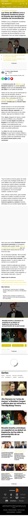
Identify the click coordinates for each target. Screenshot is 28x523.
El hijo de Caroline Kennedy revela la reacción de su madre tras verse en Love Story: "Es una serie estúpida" (19, 456)
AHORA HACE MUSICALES (7, 397)
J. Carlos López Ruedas (11, 71)
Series (3, 6)
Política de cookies (21, 509)
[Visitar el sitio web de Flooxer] (21, 501)
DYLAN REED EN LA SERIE (7, 472)
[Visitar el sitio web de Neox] (17, 495)
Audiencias (21, 377)
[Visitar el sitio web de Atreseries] (11, 498)
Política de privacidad (12, 509)
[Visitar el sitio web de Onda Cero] (17, 498)
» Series (8, 349)
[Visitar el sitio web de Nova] (22, 495)
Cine (25, 6)
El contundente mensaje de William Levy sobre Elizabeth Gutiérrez (14, 59)
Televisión (8, 6)
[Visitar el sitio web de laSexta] (11, 495)
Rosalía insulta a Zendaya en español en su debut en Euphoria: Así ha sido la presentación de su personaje (14, 297)
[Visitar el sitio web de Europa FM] (22, 498)
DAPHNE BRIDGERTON (19, 472)
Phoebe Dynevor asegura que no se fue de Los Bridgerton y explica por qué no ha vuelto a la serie (19, 476)
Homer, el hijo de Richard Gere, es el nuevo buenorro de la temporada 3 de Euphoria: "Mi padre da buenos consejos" (7, 476)
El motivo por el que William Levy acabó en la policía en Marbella (14, 56)
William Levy (20, 84)
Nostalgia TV (8, 377)
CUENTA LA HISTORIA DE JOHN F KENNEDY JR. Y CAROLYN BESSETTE (20, 451)
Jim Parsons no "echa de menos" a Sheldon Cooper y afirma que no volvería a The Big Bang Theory (14, 291)
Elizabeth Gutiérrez (18, 345)
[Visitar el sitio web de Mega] (5, 498)
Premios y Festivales (18, 6)
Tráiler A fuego (14, 1)
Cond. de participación (11, 511)
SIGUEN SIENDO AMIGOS (5, 450)
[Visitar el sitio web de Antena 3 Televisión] (5, 495)
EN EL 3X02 (4, 426)
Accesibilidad (18, 511)
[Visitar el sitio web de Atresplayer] (14, 501)
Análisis (15, 377)
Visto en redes (6, 345)
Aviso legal (5, 509)
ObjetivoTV (3, 349)
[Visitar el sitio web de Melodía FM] (6, 501)
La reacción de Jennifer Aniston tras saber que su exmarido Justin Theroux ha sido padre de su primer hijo (7, 455)
